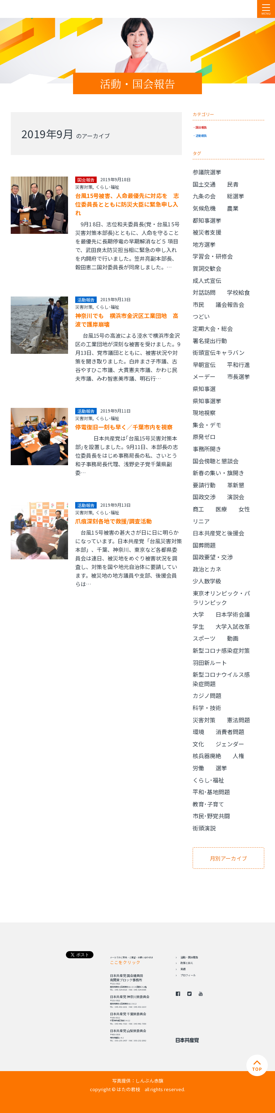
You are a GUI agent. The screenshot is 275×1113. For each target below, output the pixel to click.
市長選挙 (238, 376)
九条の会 (204, 196)
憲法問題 (238, 720)
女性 (244, 509)
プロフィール (188, 975)
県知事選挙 (207, 400)
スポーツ (204, 638)
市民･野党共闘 (211, 815)
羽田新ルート (210, 662)
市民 (198, 304)
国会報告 (201, 127)
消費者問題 (230, 731)
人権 (238, 755)
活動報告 (201, 135)
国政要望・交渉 (213, 557)
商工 (198, 509)
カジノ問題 (207, 695)
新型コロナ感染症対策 (221, 650)
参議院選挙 (207, 172)
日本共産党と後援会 (218, 533)
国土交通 (204, 184)
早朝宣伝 (204, 364)
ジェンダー (230, 743)
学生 (198, 626)
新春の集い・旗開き (218, 472)
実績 (182, 969)
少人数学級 (207, 581)
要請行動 (204, 485)
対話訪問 (204, 292)
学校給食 (238, 292)
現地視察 (204, 412)
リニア (201, 521)
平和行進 (238, 364)
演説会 (235, 496)
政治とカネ (207, 569)
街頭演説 (204, 828)
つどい (201, 316)
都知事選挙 (207, 220)
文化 (198, 743)
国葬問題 (204, 545)
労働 (198, 767)
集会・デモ (207, 424)
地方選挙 (204, 244)
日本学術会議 (233, 614)
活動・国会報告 (189, 957)
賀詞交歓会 (207, 268)
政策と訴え (186, 963)
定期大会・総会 (213, 328)
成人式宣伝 (207, 280)
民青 (232, 184)
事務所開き (207, 448)
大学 (198, 614)
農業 (232, 208)
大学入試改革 (233, 626)
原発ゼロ (204, 436)
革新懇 (235, 485)
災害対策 (83, 187)
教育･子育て (208, 804)
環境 (198, 731)
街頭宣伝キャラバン (219, 352)
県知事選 (204, 388)
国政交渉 (204, 496)
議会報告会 (230, 304)
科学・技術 (207, 707)
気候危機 (204, 208)
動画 (232, 638)
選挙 (221, 767)
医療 (221, 509)
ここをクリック (125, 962)
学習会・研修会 (213, 256)
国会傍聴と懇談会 (215, 461)
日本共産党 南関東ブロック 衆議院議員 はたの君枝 (48, 9)
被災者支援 (207, 232)
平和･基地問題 (211, 791)
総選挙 (235, 196)
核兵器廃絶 (207, 755)
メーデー (204, 376)
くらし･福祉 (107, 187)
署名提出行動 (210, 340)
